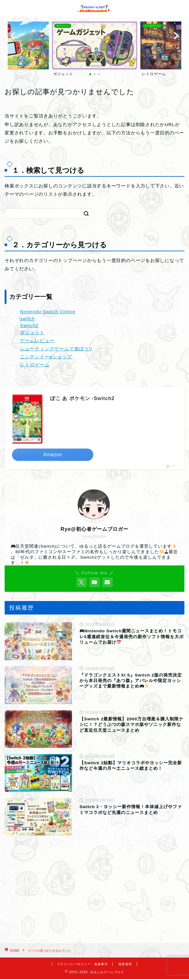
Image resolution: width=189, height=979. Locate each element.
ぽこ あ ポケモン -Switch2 (82, 398)
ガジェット (32, 332)
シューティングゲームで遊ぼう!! (56, 348)
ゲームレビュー (37, 340)
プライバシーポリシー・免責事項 (82, 964)
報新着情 (125, 964)
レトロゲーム (35, 364)
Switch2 (29, 325)
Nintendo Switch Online (47, 311)
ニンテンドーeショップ (46, 356)
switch (27, 318)
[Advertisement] (94, 891)
